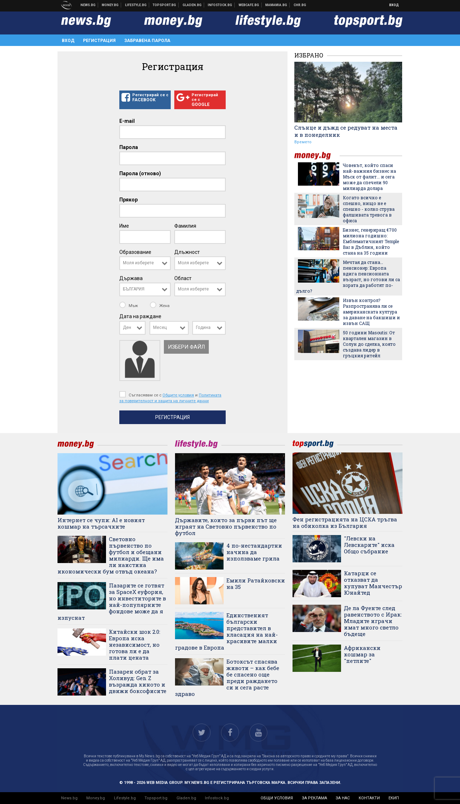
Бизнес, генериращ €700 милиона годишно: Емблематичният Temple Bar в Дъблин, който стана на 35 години (371, 241)
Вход (394, 5)
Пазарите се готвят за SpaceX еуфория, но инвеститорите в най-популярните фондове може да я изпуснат (112, 601)
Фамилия (185, 226)
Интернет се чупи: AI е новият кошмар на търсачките (101, 523)
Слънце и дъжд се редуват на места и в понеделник (345, 131)
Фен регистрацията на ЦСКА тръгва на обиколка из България (345, 522)
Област (183, 278)
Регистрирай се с (145, 98)
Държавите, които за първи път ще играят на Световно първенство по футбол (226, 526)
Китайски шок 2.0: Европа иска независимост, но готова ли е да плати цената (134, 644)
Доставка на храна (192, 5)
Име (124, 226)
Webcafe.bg (249, 5)
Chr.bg (299, 5)
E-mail (127, 121)
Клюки (136, 5)
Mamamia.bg (276, 5)
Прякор (128, 200)
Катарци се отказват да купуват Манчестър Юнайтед (373, 583)
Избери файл (186, 347)
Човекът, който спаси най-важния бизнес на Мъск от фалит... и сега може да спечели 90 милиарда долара (369, 176)
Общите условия (178, 395)
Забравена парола (147, 40)
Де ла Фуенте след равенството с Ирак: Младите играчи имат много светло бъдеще (373, 621)
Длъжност (187, 252)
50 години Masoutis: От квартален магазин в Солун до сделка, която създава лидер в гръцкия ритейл (369, 344)
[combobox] (145, 263)
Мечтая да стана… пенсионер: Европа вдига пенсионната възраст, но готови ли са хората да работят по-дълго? (348, 276)
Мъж (129, 305)
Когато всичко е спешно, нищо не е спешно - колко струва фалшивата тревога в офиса (369, 209)
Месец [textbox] (160, 327)
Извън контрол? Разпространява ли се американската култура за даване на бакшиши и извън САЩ (371, 311)
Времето (303, 142)
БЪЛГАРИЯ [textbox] (133, 289)
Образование (135, 252)
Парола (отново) (140, 173)
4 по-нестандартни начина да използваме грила (254, 552)
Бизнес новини (110, 5)
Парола (128, 147)
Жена (160, 305)
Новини (88, 5)
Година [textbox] (203, 327)
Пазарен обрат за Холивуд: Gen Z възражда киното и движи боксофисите (137, 681)
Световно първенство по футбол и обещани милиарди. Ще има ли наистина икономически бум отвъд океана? (111, 555)
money (317, 155)
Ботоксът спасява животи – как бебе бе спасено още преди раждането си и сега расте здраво (227, 677)
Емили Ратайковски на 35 (255, 583)
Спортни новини (165, 5)
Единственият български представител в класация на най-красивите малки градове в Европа (226, 631)
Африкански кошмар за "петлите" (362, 654)
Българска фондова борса (220, 5)
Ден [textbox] (127, 327)
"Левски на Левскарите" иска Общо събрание (369, 544)
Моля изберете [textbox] (138, 262)
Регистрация (99, 40)
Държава (131, 278)
